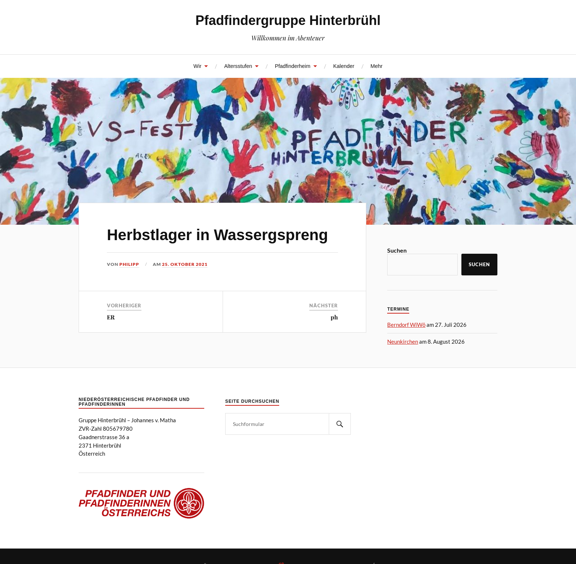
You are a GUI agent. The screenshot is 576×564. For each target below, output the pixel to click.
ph (334, 317)
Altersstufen (238, 66)
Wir (198, 66)
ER (111, 317)
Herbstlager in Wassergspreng (217, 234)
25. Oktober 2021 (185, 264)
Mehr (377, 66)
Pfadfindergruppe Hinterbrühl (288, 20)
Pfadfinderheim (292, 66)
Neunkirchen (402, 341)
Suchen (397, 250)
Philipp (129, 264)
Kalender (343, 66)
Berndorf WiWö (406, 324)
